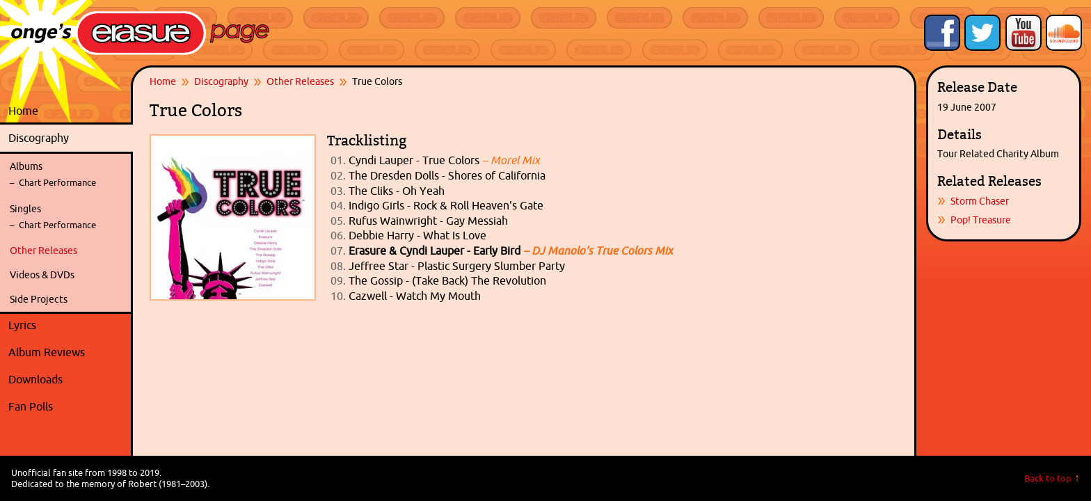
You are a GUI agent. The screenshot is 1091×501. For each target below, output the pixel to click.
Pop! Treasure (980, 219)
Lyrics (67, 325)
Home (23, 110)
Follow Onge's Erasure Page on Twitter (982, 33)
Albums (26, 166)
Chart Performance (57, 182)
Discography (67, 138)
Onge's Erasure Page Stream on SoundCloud (1064, 33)
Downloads (67, 380)
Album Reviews (46, 352)
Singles (25, 208)
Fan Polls (67, 407)
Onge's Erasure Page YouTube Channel (1023, 33)
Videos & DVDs (42, 274)
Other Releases (43, 250)
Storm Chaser (979, 201)
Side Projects (38, 299)
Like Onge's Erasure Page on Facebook (942, 33)
